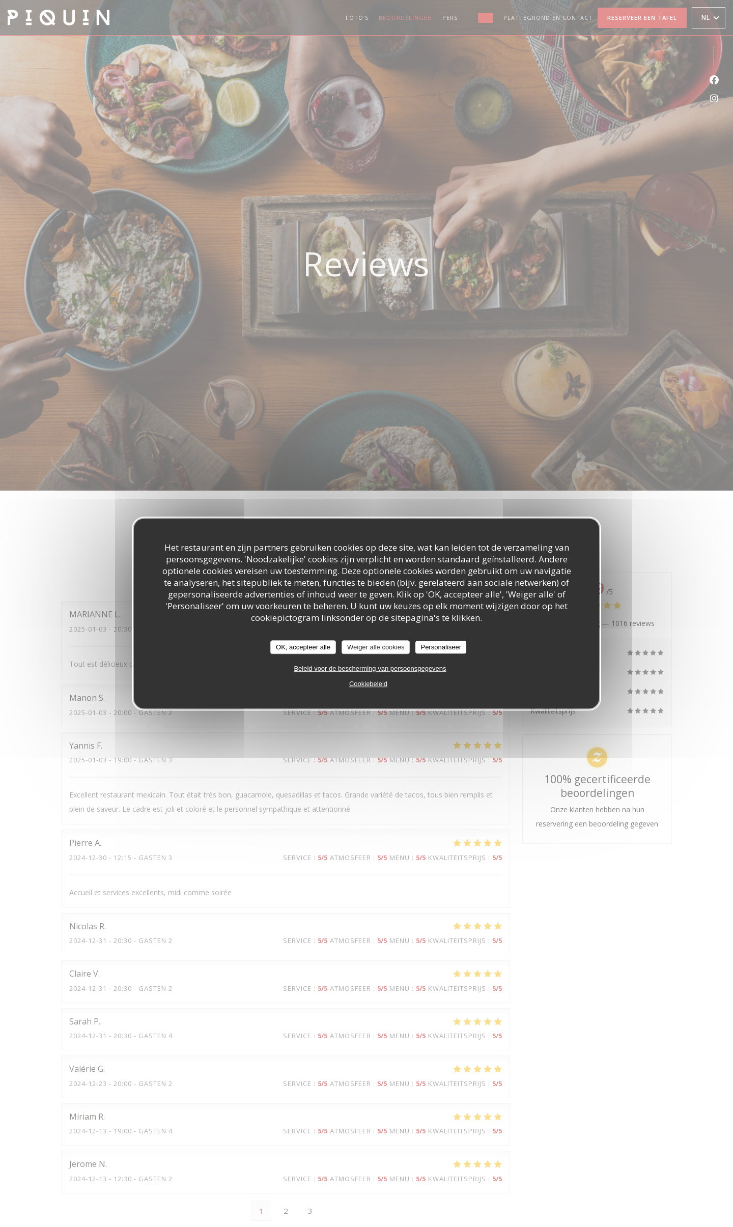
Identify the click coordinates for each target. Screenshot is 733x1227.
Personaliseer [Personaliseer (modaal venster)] (440, 647)
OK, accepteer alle (303, 647)
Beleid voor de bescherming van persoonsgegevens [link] (370, 668)
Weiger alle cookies (375, 647)
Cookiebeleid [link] (368, 684)
